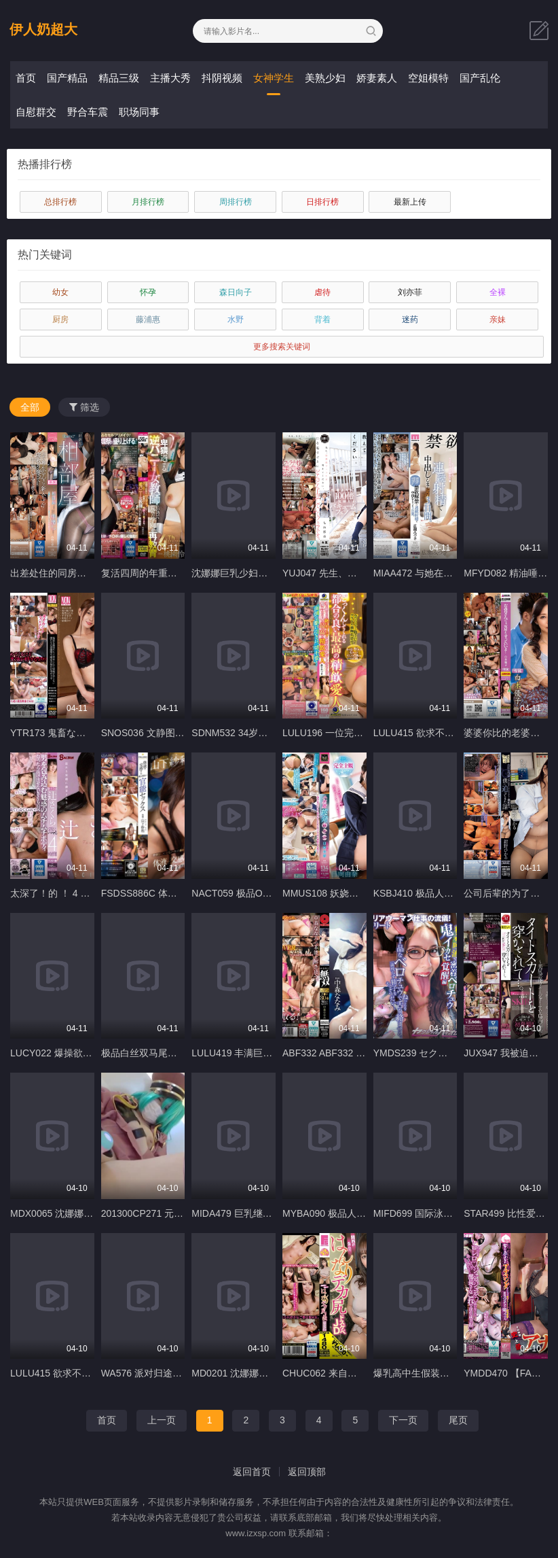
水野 (235, 319)
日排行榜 (322, 202)
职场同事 (139, 112)
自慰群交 (36, 112)
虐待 (322, 292)
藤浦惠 (148, 319)
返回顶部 (307, 1471)
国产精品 (67, 78)
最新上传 (410, 202)
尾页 (458, 1420)
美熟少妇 (325, 78)
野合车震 (87, 112)
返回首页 (252, 1471)
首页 (26, 78)
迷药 (410, 319)
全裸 (497, 292)
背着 (322, 319)
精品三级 (118, 78)
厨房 (60, 319)
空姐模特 (428, 78)
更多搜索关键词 (281, 346)
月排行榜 (148, 202)
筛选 (84, 407)
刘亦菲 (410, 292)
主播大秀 (170, 78)
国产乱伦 (480, 78)
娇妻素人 (376, 78)
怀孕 (148, 292)
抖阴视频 (222, 78)
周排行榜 (235, 202)
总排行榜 (60, 202)
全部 (29, 407)
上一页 (161, 1420)
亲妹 (497, 319)
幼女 (60, 292)
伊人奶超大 (43, 29)
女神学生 (273, 78)
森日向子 (235, 292)
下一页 (403, 1420)
